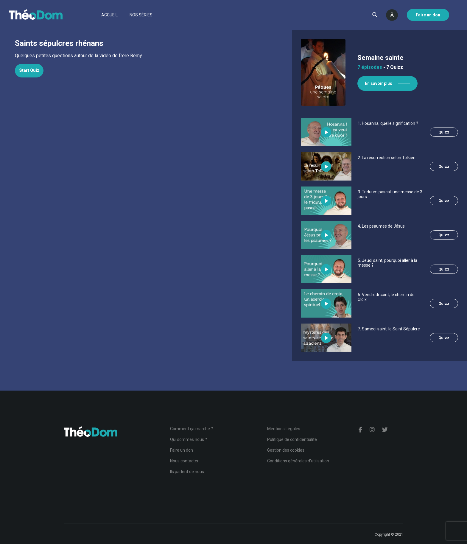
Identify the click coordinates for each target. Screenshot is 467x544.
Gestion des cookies (285, 450)
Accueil (109, 15)
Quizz (443, 132)
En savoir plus (378, 83)
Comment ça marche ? (191, 428)
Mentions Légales (283, 428)
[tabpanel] (146, 56)
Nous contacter (184, 460)
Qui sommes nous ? (188, 439)
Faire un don (181, 450)
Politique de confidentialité (292, 439)
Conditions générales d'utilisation (298, 460)
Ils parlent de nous (187, 471)
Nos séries (141, 15)
